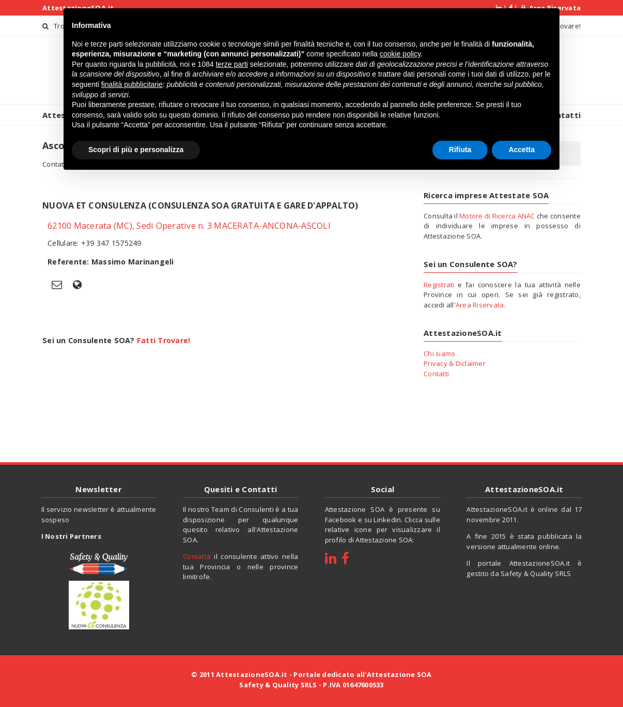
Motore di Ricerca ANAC (497, 215)
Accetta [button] (521, 149)
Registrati (439, 284)
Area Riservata (480, 305)
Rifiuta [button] (460, 149)
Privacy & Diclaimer (455, 363)
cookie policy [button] (400, 54)
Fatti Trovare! (164, 340)
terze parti (232, 64)
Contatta (197, 556)
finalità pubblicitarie (132, 84)
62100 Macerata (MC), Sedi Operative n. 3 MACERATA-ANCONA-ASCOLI (189, 225)
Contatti (436, 373)
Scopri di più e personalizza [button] (135, 149)
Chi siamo (439, 353)
